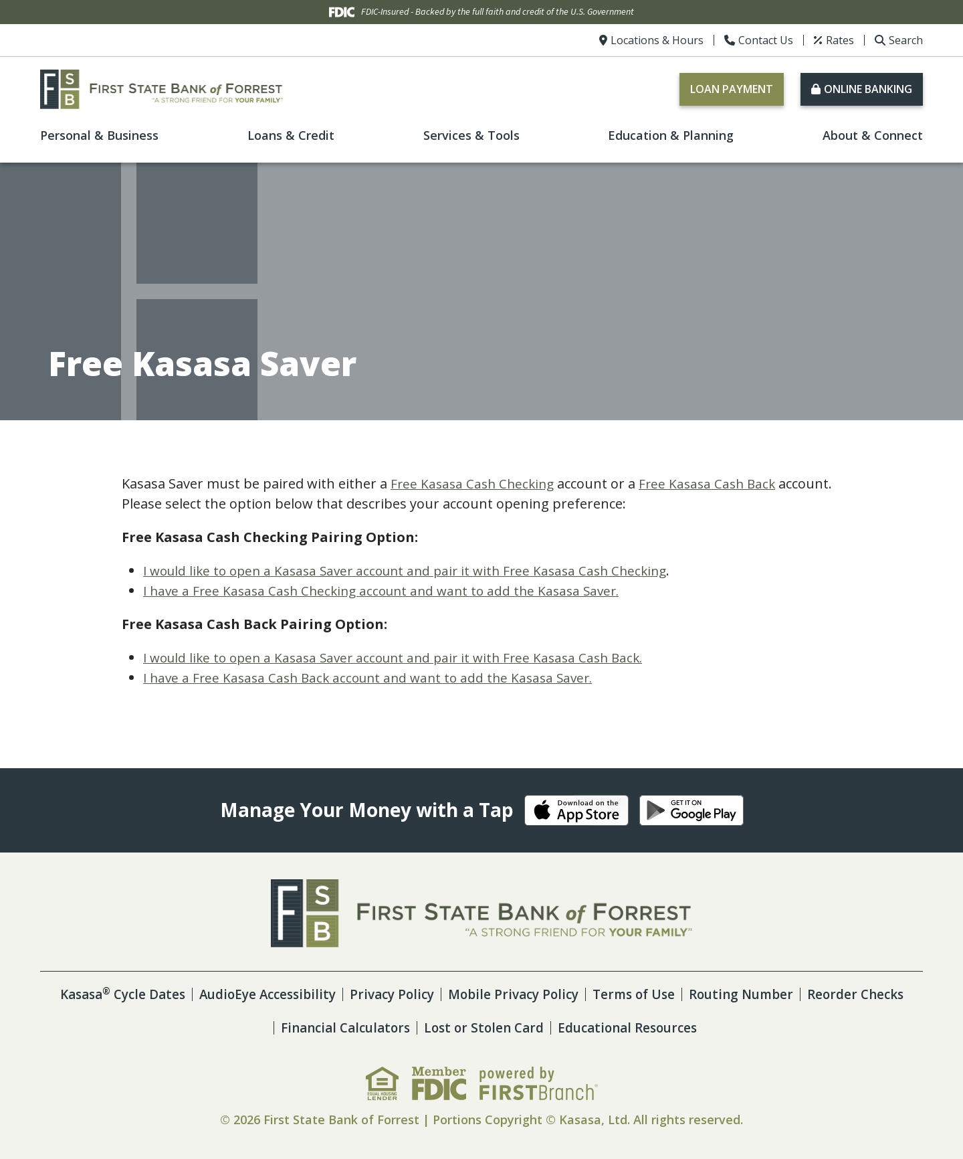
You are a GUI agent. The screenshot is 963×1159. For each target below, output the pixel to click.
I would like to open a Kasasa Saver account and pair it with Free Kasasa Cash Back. (403, 657)
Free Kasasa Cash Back (715, 483)
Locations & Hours (657, 40)
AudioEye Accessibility (316, 994)
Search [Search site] (906, 40)
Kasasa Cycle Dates (163, 994)
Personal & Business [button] (99, 135)
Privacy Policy (447, 994)
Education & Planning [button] (671, 135)
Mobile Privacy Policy (574, 994)
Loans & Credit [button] (290, 135)
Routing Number (812, 994)
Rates (840, 40)
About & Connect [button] (873, 135)
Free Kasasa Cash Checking (475, 483)
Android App (691, 810)
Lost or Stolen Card (541, 1027)
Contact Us (765, 40)
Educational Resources (692, 1027)
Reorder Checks (262, 1027)
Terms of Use (700, 994)
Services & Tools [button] (471, 135)
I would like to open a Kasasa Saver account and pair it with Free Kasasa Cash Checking (415, 570)
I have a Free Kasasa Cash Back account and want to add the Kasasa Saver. (376, 677)
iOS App (576, 810)
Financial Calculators (396, 1027)
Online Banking (868, 89)
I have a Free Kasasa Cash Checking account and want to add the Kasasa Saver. (390, 591)
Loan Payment (731, 89)
